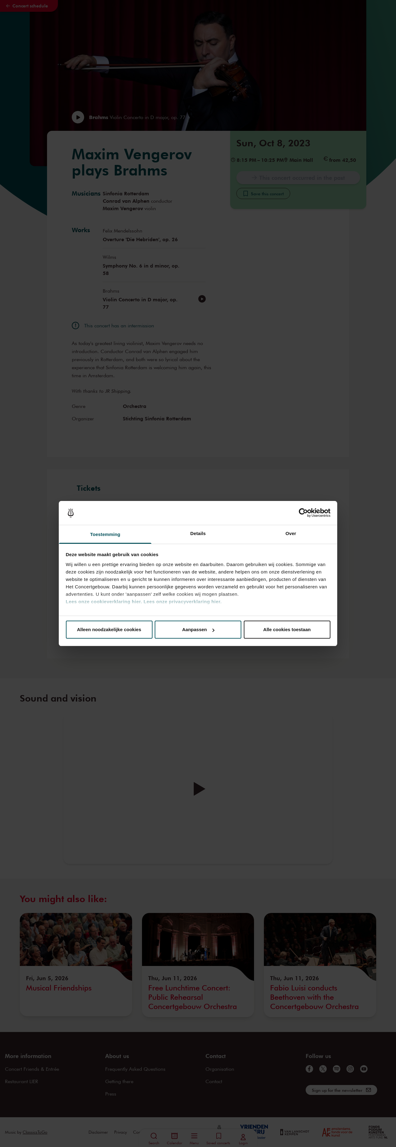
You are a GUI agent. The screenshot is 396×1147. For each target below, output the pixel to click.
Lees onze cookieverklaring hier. (104, 601)
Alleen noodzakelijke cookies (109, 629)
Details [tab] (198, 533)
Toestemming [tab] (105, 534)
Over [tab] (291, 533)
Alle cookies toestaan (287, 629)
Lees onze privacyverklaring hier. (183, 601)
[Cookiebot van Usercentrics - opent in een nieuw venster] (303, 513)
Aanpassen (198, 629)
